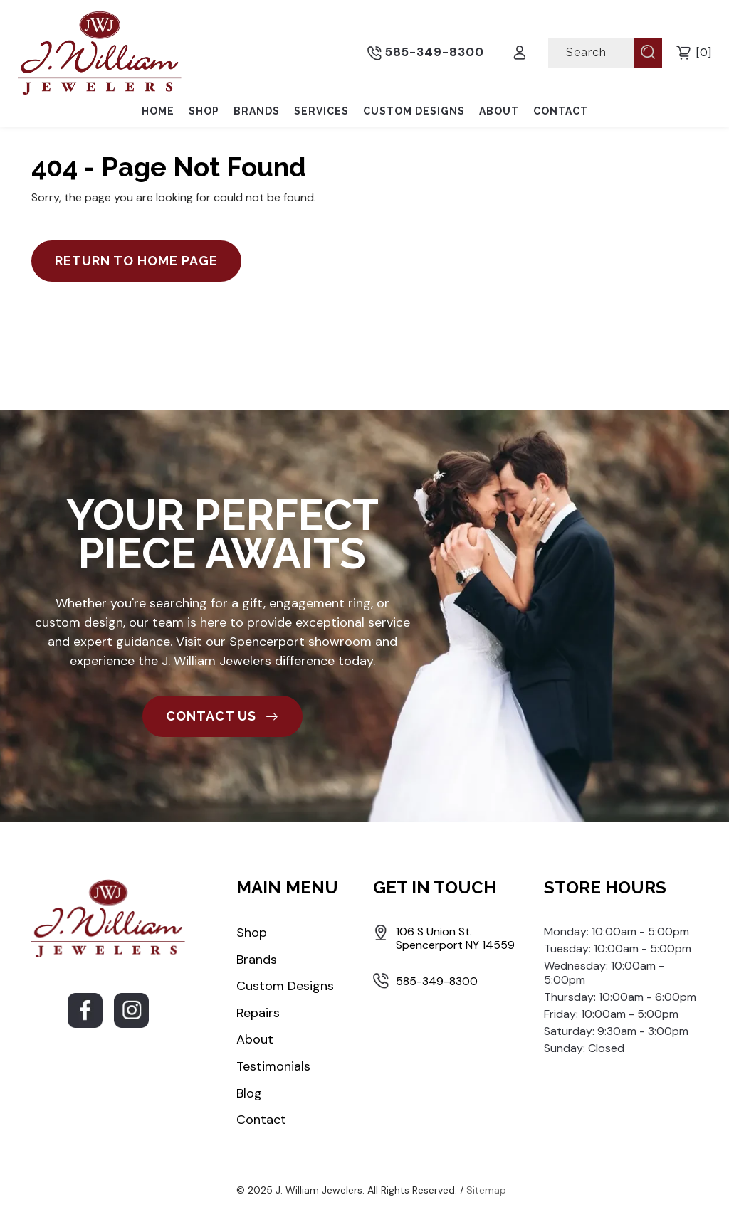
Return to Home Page (136, 260)
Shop (204, 111)
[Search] (592, 52)
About (499, 111)
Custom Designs (414, 111)
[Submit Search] (648, 51)
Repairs (258, 1012)
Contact (560, 111)
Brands (257, 111)
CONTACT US (222, 715)
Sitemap (486, 1190)
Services (321, 111)
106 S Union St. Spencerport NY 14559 (455, 938)
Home (158, 111)
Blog (249, 1093)
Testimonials (273, 1066)
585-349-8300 (425, 52)
